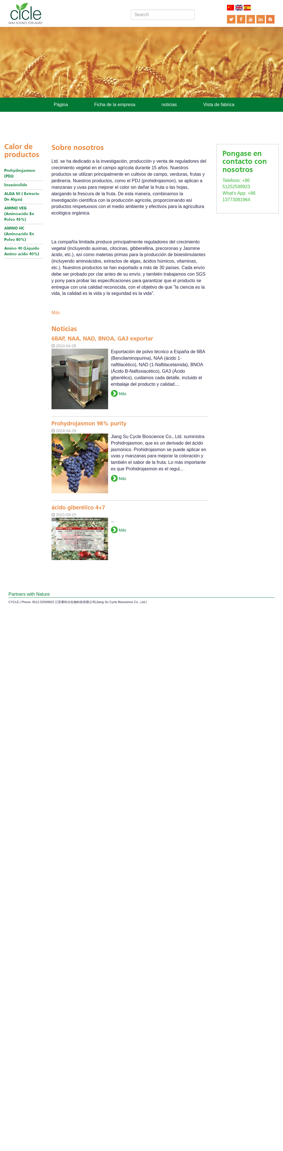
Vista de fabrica (218, 104)
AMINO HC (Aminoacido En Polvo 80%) (19, 234)
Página (61, 104)
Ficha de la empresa (114, 104)
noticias (169, 104)
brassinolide (15, 185)
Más (56, 312)
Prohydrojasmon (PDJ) (19, 173)
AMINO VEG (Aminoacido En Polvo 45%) (19, 214)
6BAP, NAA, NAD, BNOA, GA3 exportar (102, 339)
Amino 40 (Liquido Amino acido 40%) (21, 251)
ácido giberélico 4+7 (78, 508)
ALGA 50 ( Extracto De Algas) (21, 197)
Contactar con (123, 116)
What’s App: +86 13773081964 (247, 189)
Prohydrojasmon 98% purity (89, 424)
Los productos (68, 116)
